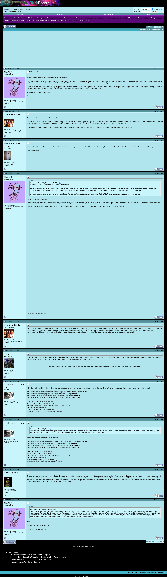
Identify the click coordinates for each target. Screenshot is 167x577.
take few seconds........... (19, 559)
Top (165, 572)
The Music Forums (20, 9)
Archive (160, 572)
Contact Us (143, 572)
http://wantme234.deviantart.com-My (39, 395)
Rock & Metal (31, 9)
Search (149, 14)
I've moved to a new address (36, 96)
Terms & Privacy (133, 572)
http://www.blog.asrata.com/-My (37, 397)
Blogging (59, 14)
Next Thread (89, 546)
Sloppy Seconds (16, 562)
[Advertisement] (24, 49)
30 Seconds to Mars (18, 555)
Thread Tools (144, 29)
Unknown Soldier (12, 114)
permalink (159, 69)
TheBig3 (8, 72)
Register (20, 14)
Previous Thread (79, 546)
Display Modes (156, 29)
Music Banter (10, 9)
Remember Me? (157, 9)
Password (137, 11)
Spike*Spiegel (11, 472)
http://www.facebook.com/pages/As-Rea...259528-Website (46, 394)
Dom (6, 354)
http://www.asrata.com (34, 392)
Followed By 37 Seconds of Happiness (25, 557)
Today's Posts (108, 14)
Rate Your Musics (33, 151)
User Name (137, 9)
